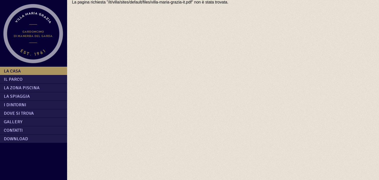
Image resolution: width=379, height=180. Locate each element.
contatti (13, 130)
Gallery (13, 121)
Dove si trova (19, 113)
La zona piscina (22, 87)
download (16, 139)
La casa (12, 71)
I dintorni (15, 105)
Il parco (13, 79)
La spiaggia (17, 96)
